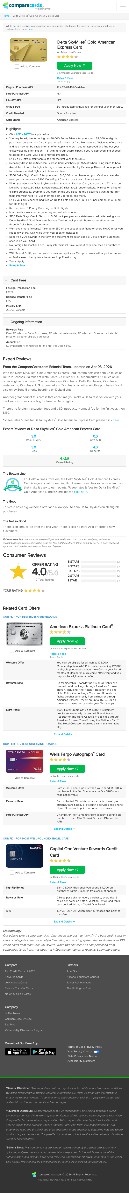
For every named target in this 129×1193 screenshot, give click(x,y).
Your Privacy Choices (84, 1051)
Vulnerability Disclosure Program (24, 1030)
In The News (12, 1013)
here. (30, 29)
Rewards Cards (14, 977)
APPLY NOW (23, 134)
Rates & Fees (65, 78)
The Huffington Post (79, 988)
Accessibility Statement (81, 1061)
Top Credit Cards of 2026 (20, 971)
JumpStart (73, 971)
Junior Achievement (79, 982)
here (116, 420)
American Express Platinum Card (81, 626)
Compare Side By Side (18, 1019)
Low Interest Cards (16, 982)
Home (6, 15)
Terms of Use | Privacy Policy (85, 1046)
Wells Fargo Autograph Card (77, 754)
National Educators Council (83, 977)
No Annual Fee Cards (18, 994)
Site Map (10, 1024)
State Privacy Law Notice (82, 1056)
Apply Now (74, 66)
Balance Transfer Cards (19, 988)
